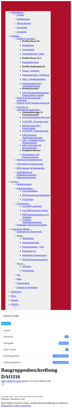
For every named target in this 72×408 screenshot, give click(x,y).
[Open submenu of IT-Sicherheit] (30, 204)
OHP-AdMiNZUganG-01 (12, 381)
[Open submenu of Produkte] (20, 36)
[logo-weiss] (13, 5)
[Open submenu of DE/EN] (19, 305)
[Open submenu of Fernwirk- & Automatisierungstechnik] (40, 110)
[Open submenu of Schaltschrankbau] (34, 189)
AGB (23, 399)
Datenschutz (15, 399)
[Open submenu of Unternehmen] (24, 13)
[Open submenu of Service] (19, 182)
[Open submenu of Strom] (23, 236)
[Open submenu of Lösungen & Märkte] (30, 229)
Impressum (5, 399)
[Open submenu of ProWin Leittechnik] (35, 39)
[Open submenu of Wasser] (24, 264)
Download (5, 323)
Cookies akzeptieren (22, 405)
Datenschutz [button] (6, 405)
